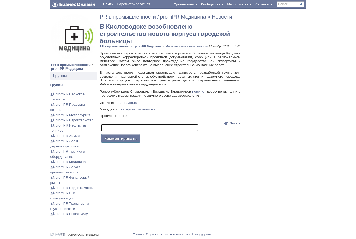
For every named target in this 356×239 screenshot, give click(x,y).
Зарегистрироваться (133, 4)
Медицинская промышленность (187, 46)
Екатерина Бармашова (137, 109)
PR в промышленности (71, 65)
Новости (222, 17)
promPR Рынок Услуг (72, 214)
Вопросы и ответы (176, 234)
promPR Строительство (74, 120)
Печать (235, 123)
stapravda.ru (127, 103)
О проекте (152, 234)
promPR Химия (68, 136)
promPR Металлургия (73, 115)
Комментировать (120, 138)
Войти (108, 4)
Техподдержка (201, 234)
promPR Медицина (67, 69)
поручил (199, 91)
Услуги (137, 234)
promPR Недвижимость (74, 188)
